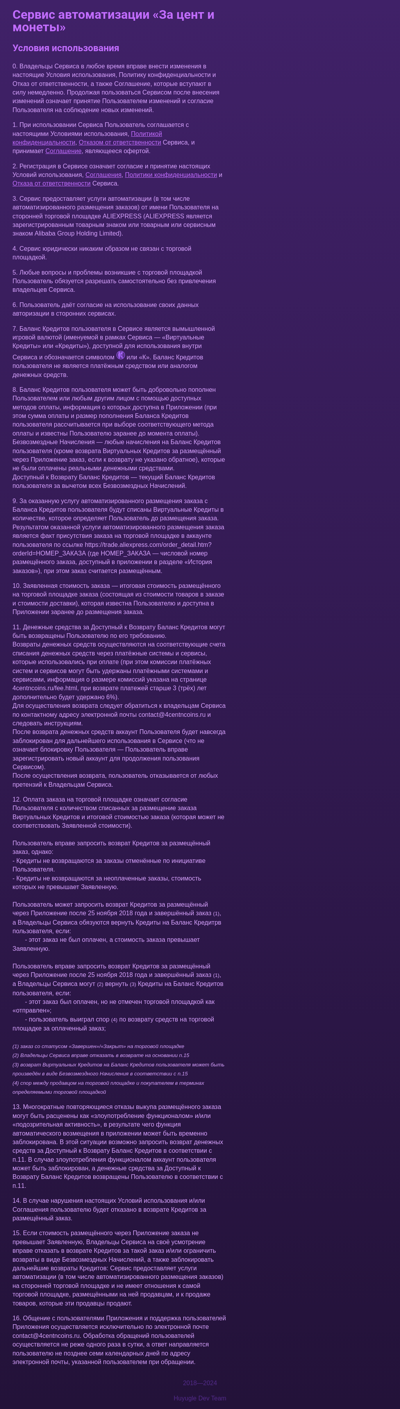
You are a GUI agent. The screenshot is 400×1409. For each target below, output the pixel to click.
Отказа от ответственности (51, 183)
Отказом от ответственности (120, 142)
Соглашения (103, 174)
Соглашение (63, 151)
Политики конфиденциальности (171, 174)
